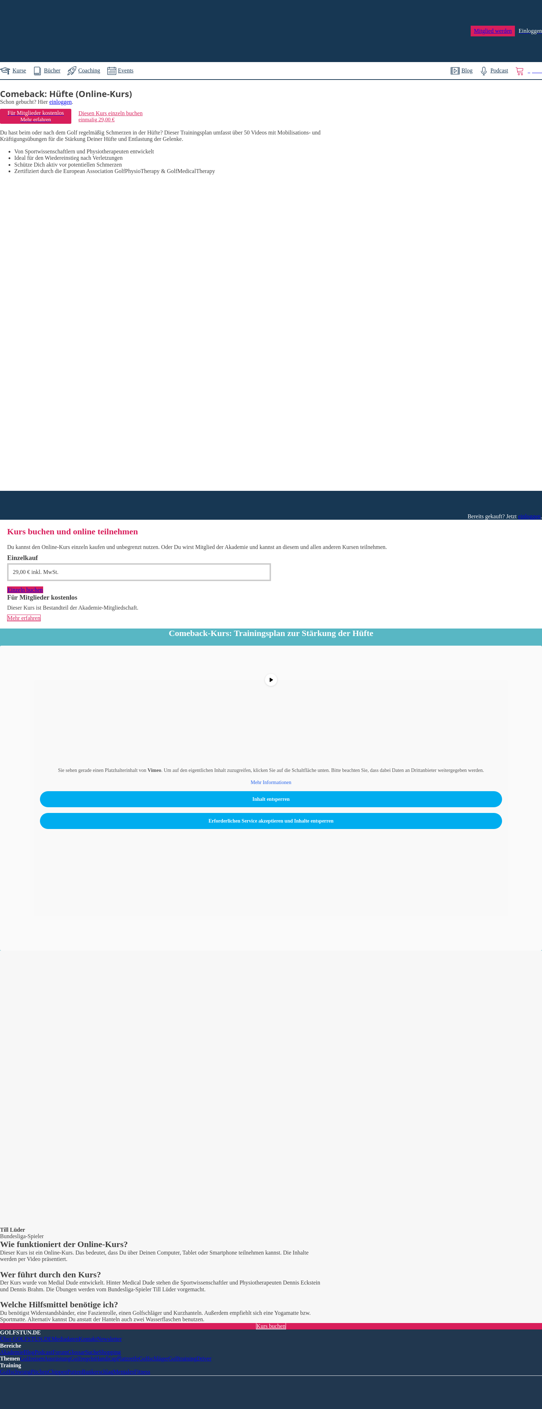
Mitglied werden (493, 31)
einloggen (60, 102)
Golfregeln (82, 1358)
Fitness (142, 1372)
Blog (29, 1352)
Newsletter (109, 1339)
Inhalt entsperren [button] (271, 799)
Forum (60, 1352)
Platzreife (128, 1358)
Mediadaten (65, 1339)
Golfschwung (15, 1372)
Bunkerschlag (97, 1372)
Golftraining (182, 1358)
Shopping (110, 1352)
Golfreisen (32, 1358)
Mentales (123, 1372)
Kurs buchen (270, 1326)
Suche (92, 1352)
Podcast (43, 1352)
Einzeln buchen (25, 590)
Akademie (12, 1352)
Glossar (76, 1352)
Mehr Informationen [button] (271, 782)
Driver (203, 1358)
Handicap (106, 1358)
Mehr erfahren (23, 618)
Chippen (57, 1372)
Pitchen (39, 1372)
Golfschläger (153, 1358)
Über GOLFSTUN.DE (26, 1339)
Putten (74, 1372)
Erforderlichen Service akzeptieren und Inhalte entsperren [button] (271, 821)
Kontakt (87, 1339)
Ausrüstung (57, 1358)
